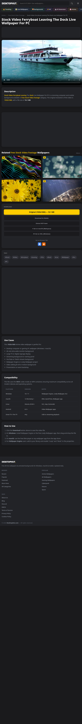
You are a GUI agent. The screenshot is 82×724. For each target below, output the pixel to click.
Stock (6, 95)
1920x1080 (8, 100)
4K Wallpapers (46, 477)
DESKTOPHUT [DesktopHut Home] (9, 3)
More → (79, 153)
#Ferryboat (24, 257)
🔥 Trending (7, 9)
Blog (3, 501)
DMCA (4, 507)
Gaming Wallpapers (48, 480)
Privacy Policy (6, 513)
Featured (5, 480)
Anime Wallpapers (48, 474)
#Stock (7, 257)
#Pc (6, 261)
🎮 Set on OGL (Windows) (41, 234)
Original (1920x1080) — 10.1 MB (41, 212)
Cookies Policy (6, 517)
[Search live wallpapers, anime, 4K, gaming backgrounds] (43, 3)
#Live (56, 257)
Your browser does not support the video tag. (42, 62)
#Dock (49, 257)
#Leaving (34, 257)
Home (4, 15)
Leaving (23, 95)
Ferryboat (16, 95)
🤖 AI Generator (60, 9)
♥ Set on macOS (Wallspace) (41, 228)
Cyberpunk (45, 483)
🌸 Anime (73, 9)
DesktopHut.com (12, 523)
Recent (4, 474)
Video (11, 95)
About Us (5, 498)
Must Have (5, 483)
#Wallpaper (65, 257)
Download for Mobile (42, 218)
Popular (4, 477)
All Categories (6, 486)
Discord (4, 504)
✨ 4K (49, 9)
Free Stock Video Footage (16, 15)
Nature (44, 486)
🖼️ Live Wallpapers (21, 9)
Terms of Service (7, 510)
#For (73, 257)
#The (42, 257)
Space (44, 490)
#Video (15, 257)
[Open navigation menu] (78, 3)
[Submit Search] (71, 3)
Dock (31, 95)
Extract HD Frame (41, 223)
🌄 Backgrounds (37, 9)
